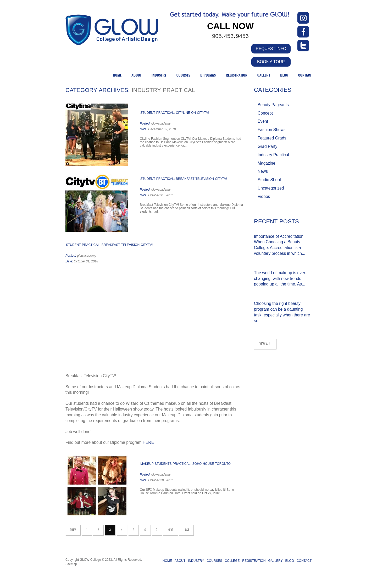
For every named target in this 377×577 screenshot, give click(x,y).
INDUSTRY (159, 75)
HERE (148, 442)
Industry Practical (273, 155)
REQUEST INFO (271, 48)
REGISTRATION (253, 561)
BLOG (284, 75)
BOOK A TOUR (271, 62)
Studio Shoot (269, 179)
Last (186, 529)
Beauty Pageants (273, 105)
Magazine (266, 163)
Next (170, 529)
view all (264, 343)
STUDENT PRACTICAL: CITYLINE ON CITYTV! (174, 113)
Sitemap (71, 564)
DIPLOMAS (208, 75)
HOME (117, 75)
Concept (265, 113)
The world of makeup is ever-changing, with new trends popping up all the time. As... (280, 279)
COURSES (183, 75)
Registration (236, 75)
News (263, 171)
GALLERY (263, 75)
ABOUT (136, 75)
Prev (73, 529)
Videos (264, 196)
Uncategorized (271, 188)
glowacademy (160, 123)
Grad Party (267, 146)
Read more (188, 145)
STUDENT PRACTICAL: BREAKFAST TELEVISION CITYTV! (183, 179)
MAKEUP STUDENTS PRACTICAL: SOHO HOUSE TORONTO (185, 464)
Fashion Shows (272, 129)
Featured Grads (272, 138)
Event (263, 121)
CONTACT (305, 75)
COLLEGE (232, 561)
